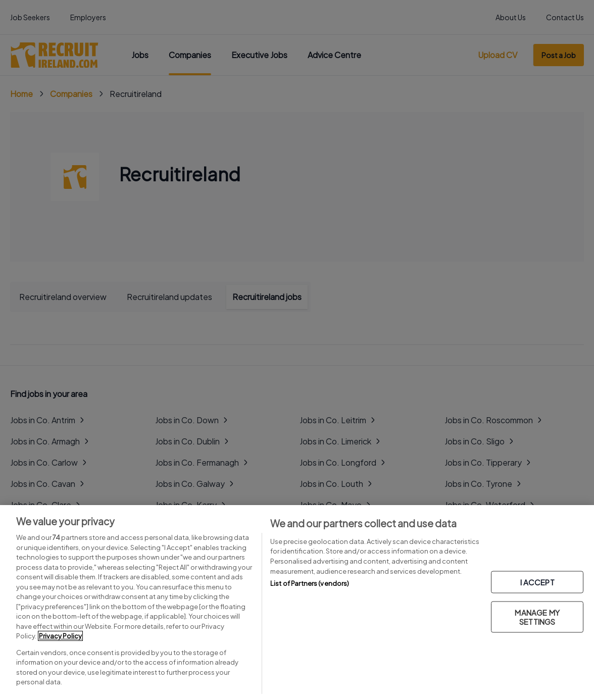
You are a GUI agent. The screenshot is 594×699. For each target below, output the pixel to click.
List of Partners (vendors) (309, 583)
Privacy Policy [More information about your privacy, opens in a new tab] (60, 636)
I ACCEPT (537, 582)
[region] (297, 602)
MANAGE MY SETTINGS (537, 617)
